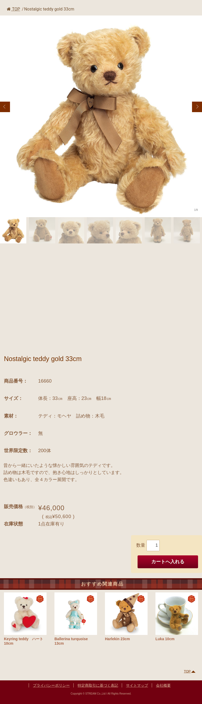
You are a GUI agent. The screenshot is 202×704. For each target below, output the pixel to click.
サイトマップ (137, 685)
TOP (13, 9)
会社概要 (163, 685)
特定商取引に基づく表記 (98, 685)
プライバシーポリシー (51, 685)
